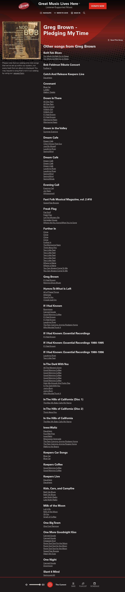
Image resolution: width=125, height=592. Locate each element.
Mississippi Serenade (52, 439)
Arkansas (47, 295)
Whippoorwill (49, 194)
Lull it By (47, 509)
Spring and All (49, 575)
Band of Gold (48, 107)
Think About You (50, 248)
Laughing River (49, 149)
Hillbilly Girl (48, 109)
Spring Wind (48, 152)
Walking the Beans (51, 447)
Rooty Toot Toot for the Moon (55, 546)
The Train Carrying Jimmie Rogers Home (60, 444)
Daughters (47, 78)
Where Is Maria (49, 263)
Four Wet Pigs (49, 434)
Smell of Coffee (49, 517)
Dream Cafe (48, 141)
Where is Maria (49, 266)
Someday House (50, 220)
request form (18, 73)
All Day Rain (48, 102)
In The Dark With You (51, 386)
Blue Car (47, 87)
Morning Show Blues (52, 283)
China (45, 232)
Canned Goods (49, 312)
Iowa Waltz (47, 436)
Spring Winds (48, 179)
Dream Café (48, 161)
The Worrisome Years (52, 245)
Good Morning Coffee (52, 315)
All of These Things (51, 292)
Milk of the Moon (50, 512)
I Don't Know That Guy (52, 144)
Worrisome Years (50, 120)
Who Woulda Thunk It (52, 328)
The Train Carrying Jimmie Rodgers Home (60, 325)
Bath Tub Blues (49, 492)
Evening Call (48, 188)
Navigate (45, 13)
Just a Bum (48, 388)
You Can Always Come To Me (55, 268)
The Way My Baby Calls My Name (57, 403)
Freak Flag (47, 215)
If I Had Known (49, 115)
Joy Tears (47, 191)
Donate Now (97, 6)
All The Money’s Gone (52, 368)
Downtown (48, 566)
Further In (47, 68)
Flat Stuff (47, 212)
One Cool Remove (51, 526)
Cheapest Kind (49, 541)
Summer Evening (50, 132)
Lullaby (46, 90)
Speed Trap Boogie (51, 203)
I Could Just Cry (50, 300)
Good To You (48, 297)
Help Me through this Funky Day (56, 383)
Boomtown (48, 309)
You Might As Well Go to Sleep (56, 56)
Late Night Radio (50, 497)
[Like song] (115, 39)
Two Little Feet (49, 250)
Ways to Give (61, 13)
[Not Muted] (26, 584)
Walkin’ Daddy (49, 92)
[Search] (84, 12)
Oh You (46, 514)
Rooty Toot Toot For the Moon (55, 543)
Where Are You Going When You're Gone (60, 223)
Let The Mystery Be (51, 218)
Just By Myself (49, 146)
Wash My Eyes (49, 554)
